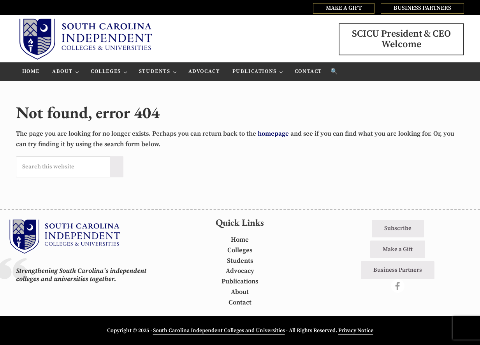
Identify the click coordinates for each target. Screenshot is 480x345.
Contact (240, 303)
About (240, 292)
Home (240, 240)
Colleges (239, 250)
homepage (273, 134)
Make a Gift (398, 249)
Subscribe (397, 228)
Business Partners (397, 270)
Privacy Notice (355, 330)
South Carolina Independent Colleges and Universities (219, 330)
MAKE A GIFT (344, 8)
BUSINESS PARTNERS (422, 8)
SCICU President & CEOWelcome (401, 39)
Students (240, 261)
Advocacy (240, 271)
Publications (240, 282)
